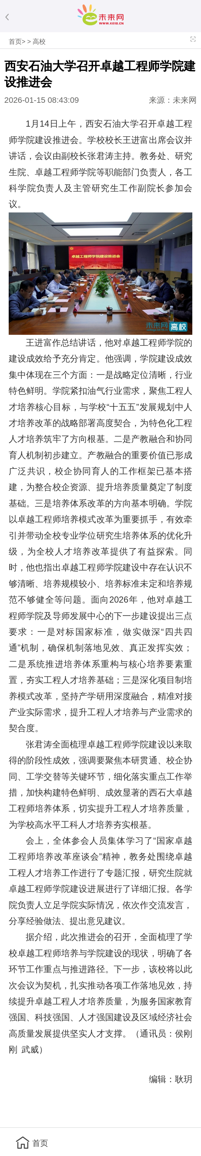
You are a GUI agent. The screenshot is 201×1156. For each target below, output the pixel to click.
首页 (15, 41)
